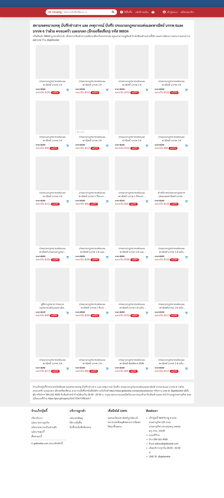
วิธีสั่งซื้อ (126, 12)
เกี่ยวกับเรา (37, 418)
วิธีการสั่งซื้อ (76, 422)
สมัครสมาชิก (187, 12)
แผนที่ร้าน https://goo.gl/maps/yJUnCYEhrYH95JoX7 (64, 398)
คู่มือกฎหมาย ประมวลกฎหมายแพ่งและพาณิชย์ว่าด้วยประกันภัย (52, 308)
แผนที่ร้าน (154, 435)
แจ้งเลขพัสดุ (76, 418)
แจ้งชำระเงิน (141, 12)
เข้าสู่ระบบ (170, 12)
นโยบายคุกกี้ (38, 432)
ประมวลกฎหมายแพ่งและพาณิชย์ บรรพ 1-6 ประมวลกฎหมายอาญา (52, 196)
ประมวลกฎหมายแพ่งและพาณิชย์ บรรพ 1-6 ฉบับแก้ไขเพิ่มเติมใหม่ (171, 363)
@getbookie (164, 456)
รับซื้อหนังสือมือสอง (80, 427)
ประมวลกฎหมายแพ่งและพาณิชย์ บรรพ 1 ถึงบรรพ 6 (92, 196)
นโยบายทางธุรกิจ (40, 422)
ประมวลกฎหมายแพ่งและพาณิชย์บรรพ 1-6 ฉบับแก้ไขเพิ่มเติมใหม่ (171, 308)
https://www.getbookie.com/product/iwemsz (131, 391)
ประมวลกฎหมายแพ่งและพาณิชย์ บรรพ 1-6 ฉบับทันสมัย (132, 308)
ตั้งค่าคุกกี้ (36, 436)
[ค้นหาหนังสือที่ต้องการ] (113, 12)
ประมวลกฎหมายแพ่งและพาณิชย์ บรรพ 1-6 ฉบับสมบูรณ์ (171, 252)
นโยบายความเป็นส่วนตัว (44, 427)
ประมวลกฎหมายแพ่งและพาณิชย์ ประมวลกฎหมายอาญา (52, 252)
